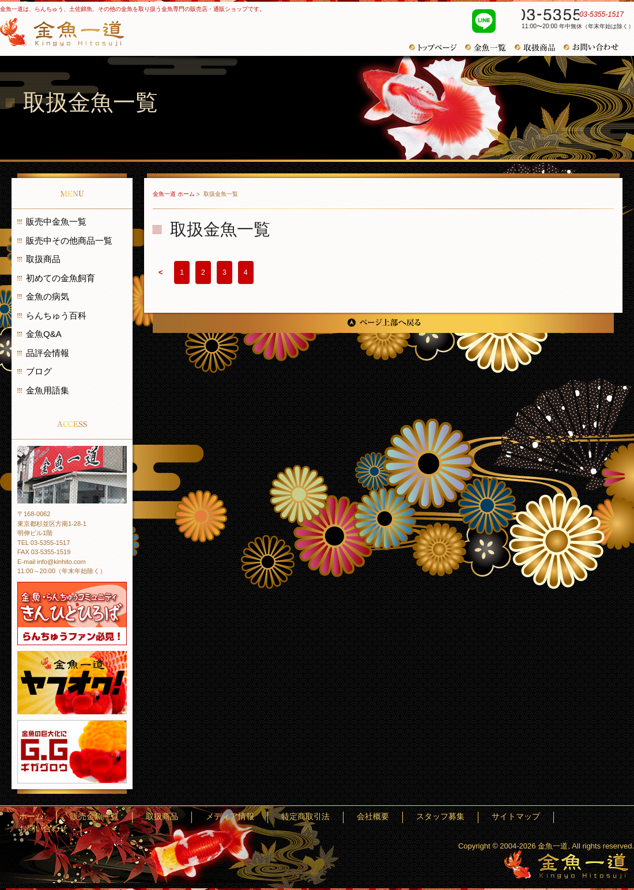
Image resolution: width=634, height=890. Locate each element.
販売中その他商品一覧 (69, 240)
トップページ (437, 47)
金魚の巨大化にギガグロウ (72, 751)
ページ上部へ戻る (383, 323)
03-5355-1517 (572, 16)
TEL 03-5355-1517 (43, 542)
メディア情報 (329, 817)
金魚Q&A (44, 334)
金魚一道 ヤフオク (72, 682)
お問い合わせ (595, 47)
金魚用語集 (47, 390)
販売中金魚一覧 (56, 221)
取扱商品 (539, 47)
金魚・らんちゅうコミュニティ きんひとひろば (72, 613)
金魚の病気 (47, 296)
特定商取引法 (386, 817)
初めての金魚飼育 (60, 278)
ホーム (184, 817)
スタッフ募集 (485, 817)
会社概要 (436, 817)
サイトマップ (542, 817)
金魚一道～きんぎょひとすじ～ (566, 864)
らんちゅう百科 (56, 315)
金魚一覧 (490, 47)
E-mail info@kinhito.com (51, 561)
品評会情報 (47, 353)
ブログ (39, 371)
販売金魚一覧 (229, 817)
